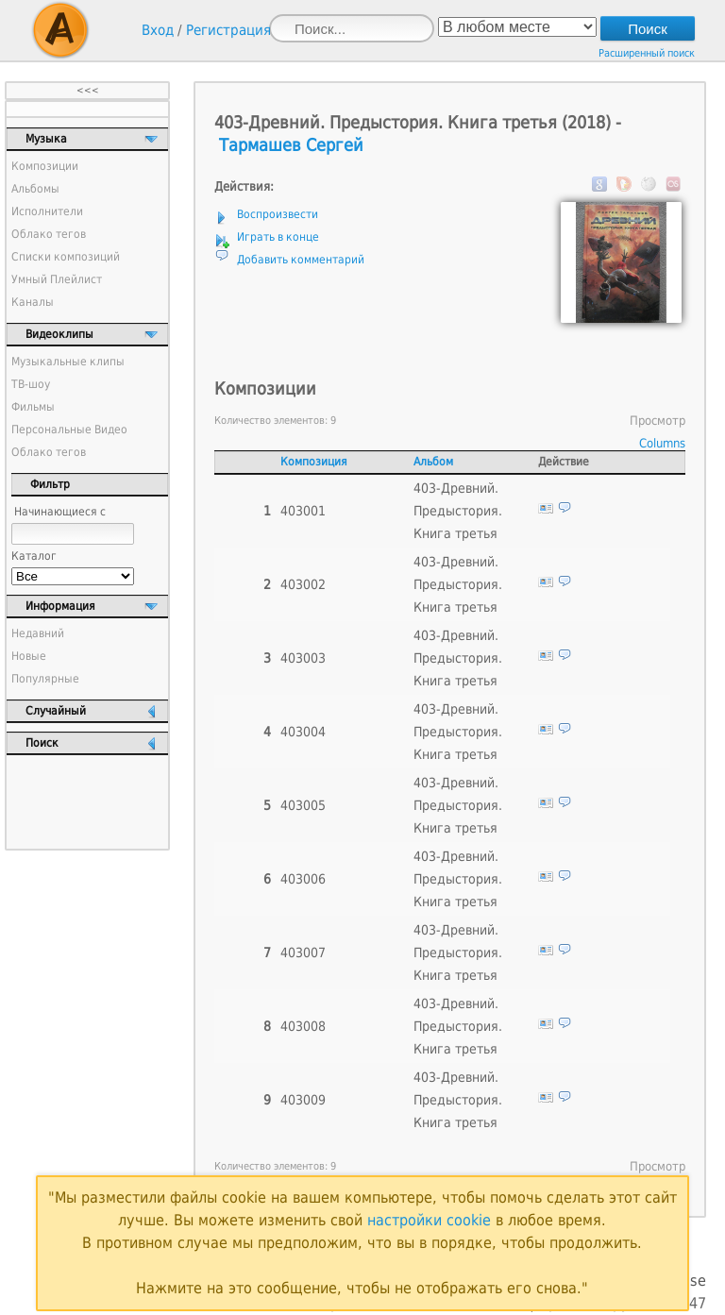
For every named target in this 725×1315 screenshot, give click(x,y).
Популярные (45, 678)
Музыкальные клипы (68, 361)
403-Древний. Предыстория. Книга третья (457, 510)
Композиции (44, 166)
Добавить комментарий (300, 259)
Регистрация (228, 30)
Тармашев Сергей (291, 145)
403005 (303, 805)
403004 (303, 731)
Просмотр (657, 420)
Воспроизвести (277, 214)
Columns (662, 443)
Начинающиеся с (60, 511)
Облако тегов (48, 234)
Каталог (34, 556)
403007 (303, 952)
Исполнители (47, 211)
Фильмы (33, 406)
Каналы (32, 302)
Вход (158, 30)
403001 (303, 510)
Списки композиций (65, 256)
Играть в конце (278, 237)
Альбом (433, 461)
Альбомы (35, 188)
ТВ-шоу (30, 384)
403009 (303, 1099)
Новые (28, 656)
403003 (303, 658)
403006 (303, 878)
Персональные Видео (69, 429)
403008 (303, 1026)
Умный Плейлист (56, 279)
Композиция (313, 461)
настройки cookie (429, 1220)
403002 (303, 584)
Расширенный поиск (647, 53)
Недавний (37, 633)
